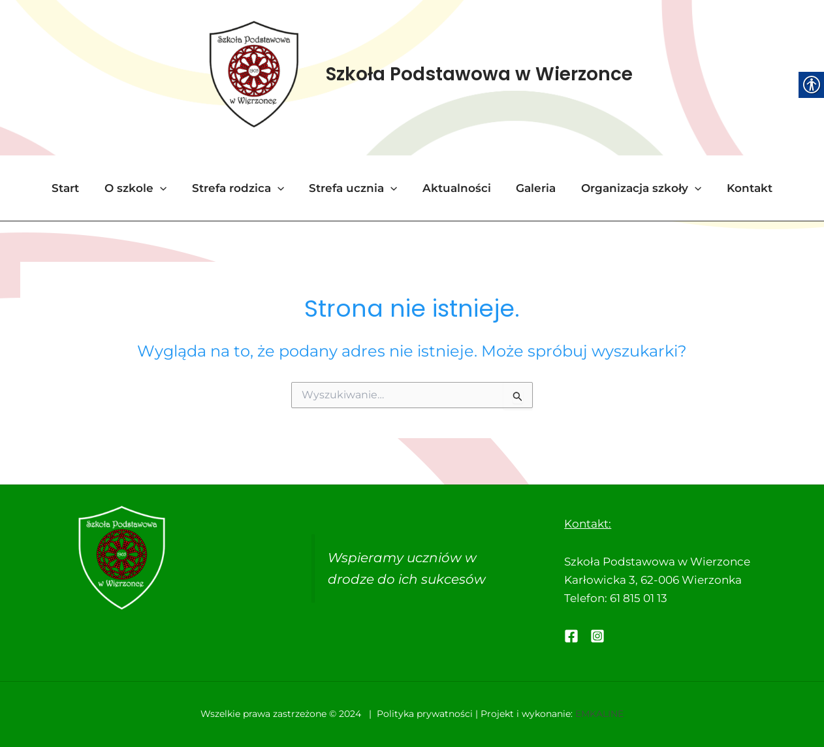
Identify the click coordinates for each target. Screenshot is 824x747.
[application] (167, 189)
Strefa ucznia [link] (355, 189)
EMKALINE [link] (599, 714)
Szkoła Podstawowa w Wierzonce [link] (479, 74)
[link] (253, 75)
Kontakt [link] (739, 189)
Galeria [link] (532, 189)
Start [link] (75, 189)
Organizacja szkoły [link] (634, 189)
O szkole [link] (143, 189)
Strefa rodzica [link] (242, 189)
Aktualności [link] (455, 189)
